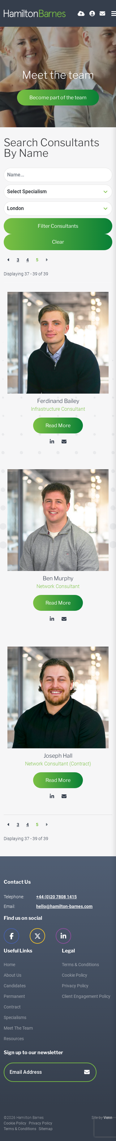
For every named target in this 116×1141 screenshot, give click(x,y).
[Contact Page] (102, 13)
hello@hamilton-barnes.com (64, 906)
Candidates (15, 985)
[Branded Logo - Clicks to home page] (35, 13)
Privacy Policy (75, 985)
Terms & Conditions (80, 964)
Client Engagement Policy (86, 996)
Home (9, 964)
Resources (14, 1038)
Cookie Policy (74, 975)
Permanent (14, 996)
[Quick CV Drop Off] (81, 13)
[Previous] (8, 260)
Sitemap (46, 1129)
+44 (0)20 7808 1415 (56, 896)
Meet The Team (18, 1028)
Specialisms (15, 1017)
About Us (12, 975)
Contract (12, 1006)
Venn (108, 1117)
